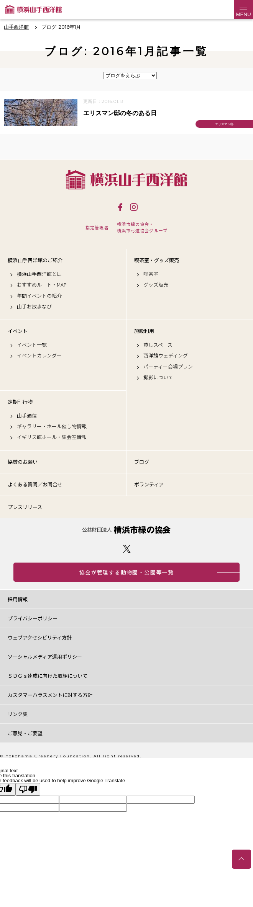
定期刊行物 (20, 401)
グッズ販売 (155, 284)
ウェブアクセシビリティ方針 (40, 637)
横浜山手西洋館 (126, 179)
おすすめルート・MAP (42, 284)
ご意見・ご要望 (25, 733)
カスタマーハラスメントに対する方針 (50, 694)
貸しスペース (157, 344)
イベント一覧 (32, 344)
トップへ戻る (241, 859)
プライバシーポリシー (33, 618)
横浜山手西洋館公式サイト (33, 9)
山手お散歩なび (34, 306)
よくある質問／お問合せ (35, 484)
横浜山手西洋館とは (39, 274)
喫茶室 (150, 274)
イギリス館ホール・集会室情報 (52, 437)
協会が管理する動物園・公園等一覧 (126, 572)
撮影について (158, 377)
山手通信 (27, 415)
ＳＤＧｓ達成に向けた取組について (47, 675)
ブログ (141, 461)
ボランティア (149, 484)
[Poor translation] (28, 789)
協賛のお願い (23, 461)
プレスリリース (25, 507)
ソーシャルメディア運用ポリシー (45, 656)
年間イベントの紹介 (39, 295)
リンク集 (18, 714)
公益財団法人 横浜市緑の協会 (126, 530)
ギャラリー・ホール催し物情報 (52, 426)
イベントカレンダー (39, 355)
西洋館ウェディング (165, 355)
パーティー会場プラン (168, 366)
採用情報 (18, 599)
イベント (18, 331)
